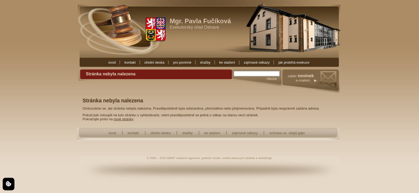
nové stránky (123, 119)
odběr (314, 83)
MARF (171, 158)
